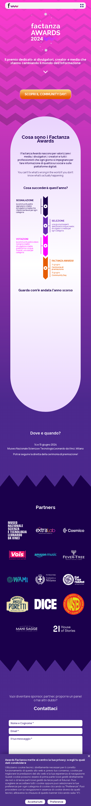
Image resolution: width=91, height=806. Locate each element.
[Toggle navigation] (81, 5)
